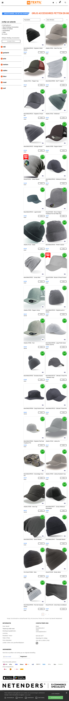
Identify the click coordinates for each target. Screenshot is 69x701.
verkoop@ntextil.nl (41, 631)
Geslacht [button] (6, 52)
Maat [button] (4, 82)
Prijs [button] (4, 58)
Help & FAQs (6, 638)
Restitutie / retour (7, 635)
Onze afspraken (7, 640)
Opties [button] (5, 70)
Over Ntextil (6, 626)
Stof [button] (4, 88)
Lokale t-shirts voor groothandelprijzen (13, 642)
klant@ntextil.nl (40, 628)
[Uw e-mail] (11, 656)
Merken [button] (5, 64)
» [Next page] (48, 614)
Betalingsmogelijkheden (9, 631)
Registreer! (23, 656)
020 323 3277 (40, 635)
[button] (53, 2)
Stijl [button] (4, 47)
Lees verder (28, 695)
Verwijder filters (11, 41)
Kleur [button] (4, 76)
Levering (5, 633)
